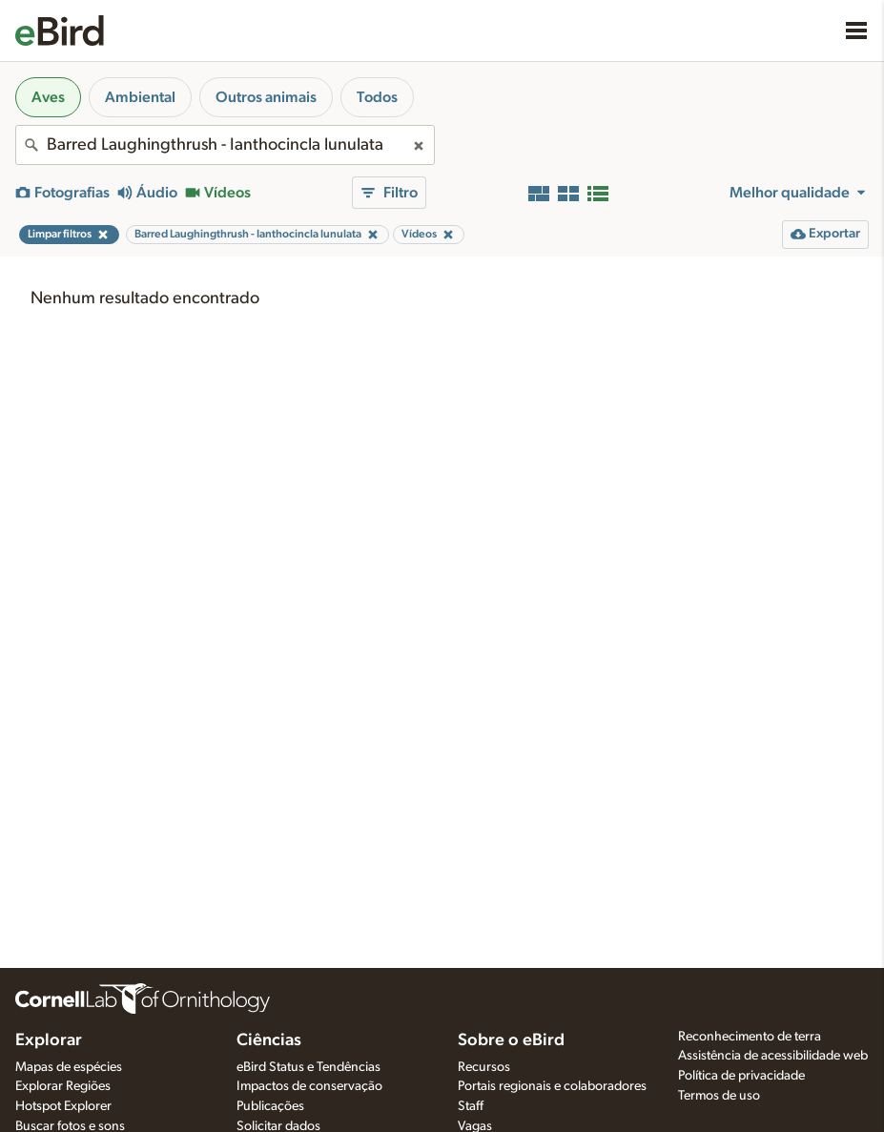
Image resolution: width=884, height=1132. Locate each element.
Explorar (48, 1040)
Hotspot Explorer (63, 1106)
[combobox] (225, 145)
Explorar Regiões (63, 1086)
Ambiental (140, 97)
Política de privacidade (741, 1075)
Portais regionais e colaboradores (552, 1086)
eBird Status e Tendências (308, 1067)
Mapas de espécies (68, 1067)
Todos (377, 97)
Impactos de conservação (309, 1086)
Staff (470, 1106)
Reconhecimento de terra (749, 1036)
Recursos (484, 1067)
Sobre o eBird (511, 1040)
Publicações (270, 1106)
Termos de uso (719, 1095)
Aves (48, 97)
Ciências (268, 1040)
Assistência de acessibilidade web (773, 1055)
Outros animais (266, 97)
